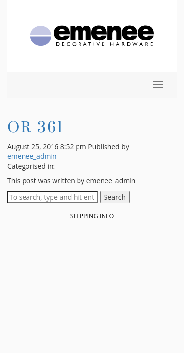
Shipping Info (92, 216)
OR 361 (35, 126)
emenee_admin (32, 156)
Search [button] (115, 197)
